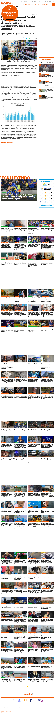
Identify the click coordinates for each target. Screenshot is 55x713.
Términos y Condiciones (6, 711)
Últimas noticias (26, 4)
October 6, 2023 (23, 81)
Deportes (43, 4)
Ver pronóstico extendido (46, 205)
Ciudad (32, 4)
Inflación (10, 142)
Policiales (39, 4)
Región (35, 4)
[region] (27, 10)
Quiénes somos (4, 709)
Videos (50, 4)
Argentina (4, 142)
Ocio (47, 4)
